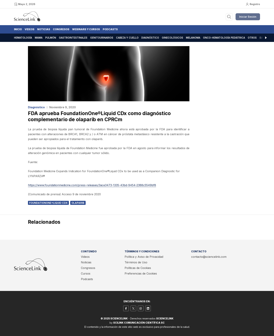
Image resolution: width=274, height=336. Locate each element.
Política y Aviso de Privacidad (144, 256)
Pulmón (50, 37)
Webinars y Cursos (86, 29)
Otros (252, 37)
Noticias (43, 29)
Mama (38, 37)
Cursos (85, 273)
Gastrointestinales (73, 37)
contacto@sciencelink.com (208, 256)
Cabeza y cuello (127, 37)
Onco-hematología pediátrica (224, 37)
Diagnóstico (150, 37)
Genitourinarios (101, 37)
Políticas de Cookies (138, 268)
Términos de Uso (136, 262)
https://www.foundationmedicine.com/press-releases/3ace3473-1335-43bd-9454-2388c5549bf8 (92, 185)
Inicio (18, 29)
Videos (29, 29)
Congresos (61, 29)
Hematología (23, 37)
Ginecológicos (172, 37)
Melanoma (193, 37)
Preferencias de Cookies (141, 273)
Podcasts (110, 29)
